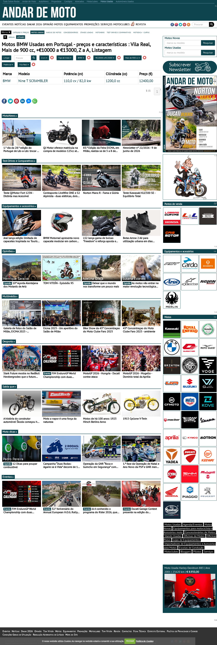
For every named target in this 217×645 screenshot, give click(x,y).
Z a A (44, 57)
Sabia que (9, 386)
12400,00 (146, 80)
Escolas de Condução (191, 547)
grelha (12, 36)
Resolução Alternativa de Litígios (48, 634)
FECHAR (130, 641)
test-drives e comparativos (119, 32)
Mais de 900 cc (132, 57)
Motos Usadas (172, 524)
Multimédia (10, 296)
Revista (141, 24)
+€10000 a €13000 (104, 57)
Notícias (20, 24)
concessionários (71, 32)
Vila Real (24, 64)
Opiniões (9, 251)
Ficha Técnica (139, 631)
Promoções (92, 24)
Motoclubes (121, 24)
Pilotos (197, 551)
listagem (20, 36)
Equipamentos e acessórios (19, 206)
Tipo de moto (64, 57)
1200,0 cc (113, 80)
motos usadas (37, 32)
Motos (58, 24)
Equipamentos (73, 24)
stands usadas (86, 32)
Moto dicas (10, 431)
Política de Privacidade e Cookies (182, 631)
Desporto (9, 341)
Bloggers (186, 551)
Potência (8, 64)
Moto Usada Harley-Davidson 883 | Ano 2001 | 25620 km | (189, 587)
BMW (81, 57)
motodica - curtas (141, 32)
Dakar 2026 (34, 24)
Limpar (6, 57)
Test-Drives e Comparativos (19, 160)
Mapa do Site (71, 634)
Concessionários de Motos (200, 532)
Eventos (8, 24)
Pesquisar (208, 42)
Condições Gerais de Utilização (17, 634)
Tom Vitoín (48, 631)
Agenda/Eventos (192, 524)
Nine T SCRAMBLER (33, 80)
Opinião (48, 24)
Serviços (106, 24)
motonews (99, 32)
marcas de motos (53, 32)
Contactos (127, 631)
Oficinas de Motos (194, 536)
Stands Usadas (172, 536)
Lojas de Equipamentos (186, 540)
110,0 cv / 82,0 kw (77, 80)
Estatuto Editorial (156, 631)
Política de (144, 641)
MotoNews (10, 115)
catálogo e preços (21, 32)
